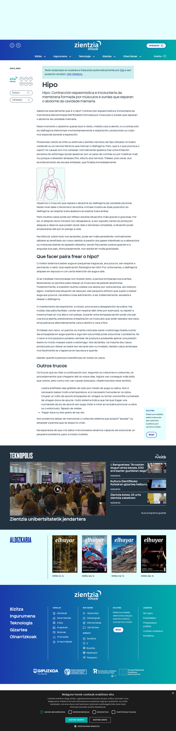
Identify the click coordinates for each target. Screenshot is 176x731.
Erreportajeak (62, 641)
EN (22, 84)
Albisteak (60, 613)
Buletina (160, 56)
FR (31, 79)
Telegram (90, 657)
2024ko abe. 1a (147, 576)
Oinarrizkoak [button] (132, 56)
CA (26, 84)
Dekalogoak (91, 618)
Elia (122, 70)
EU (22, 79)
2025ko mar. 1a (118, 576)
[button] (12, 45)
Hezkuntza (90, 613)
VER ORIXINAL (75, 74)
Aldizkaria (156, 45)
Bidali (151, 435)
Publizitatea (149, 618)
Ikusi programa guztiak (153, 513)
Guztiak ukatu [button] (100, 720)
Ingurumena (22, 616)
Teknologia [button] (87, 56)
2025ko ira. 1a (58, 576)
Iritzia (58, 622)
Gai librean (91, 627)
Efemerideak (92, 622)
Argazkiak (60, 627)
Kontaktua (148, 635)
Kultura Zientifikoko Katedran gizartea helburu (128, 483)
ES (26, 79)
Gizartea (18, 629)
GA (31, 84)
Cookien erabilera (153, 631)
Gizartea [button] (109, 56)
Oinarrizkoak (23, 636)
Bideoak (59, 632)
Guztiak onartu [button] (76, 720)
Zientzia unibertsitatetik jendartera (48, 519)
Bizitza (16, 609)
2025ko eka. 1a (88, 576)
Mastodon (90, 652)
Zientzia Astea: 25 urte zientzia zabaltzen (125, 496)
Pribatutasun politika (150, 624)
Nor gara (148, 613)
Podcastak (61, 637)
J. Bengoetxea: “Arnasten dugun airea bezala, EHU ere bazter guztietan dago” (129, 468)
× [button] (173, 693)
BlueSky (89, 648)
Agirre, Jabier (15, 68)
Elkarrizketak (62, 618)
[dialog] (88, 710)
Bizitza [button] (40, 56)
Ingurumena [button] (62, 56)
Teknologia (21, 622)
